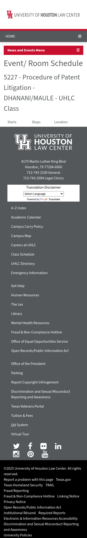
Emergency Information (29, 272)
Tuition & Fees (22, 415)
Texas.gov (63, 479)
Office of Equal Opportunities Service (39, 341)
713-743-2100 (37, 172)
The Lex (17, 304)
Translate (50, 199)
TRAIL (49, 485)
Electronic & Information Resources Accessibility (41, 518)
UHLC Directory (23, 263)
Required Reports (52, 513)
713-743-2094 (33, 178)
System (19, 424)
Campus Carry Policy (27, 226)
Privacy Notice (15, 501)
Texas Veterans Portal (27, 406)
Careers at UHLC (23, 245)
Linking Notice (68, 496)
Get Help (18, 285)
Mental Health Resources (30, 323)
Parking (17, 373)
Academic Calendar (26, 217)
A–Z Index (18, 208)
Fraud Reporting (16, 490)
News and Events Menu (26, 50)
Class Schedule (22, 254)
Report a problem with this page (28, 479)
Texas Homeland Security (23, 485)
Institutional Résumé (20, 513)
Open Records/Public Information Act (40, 350)
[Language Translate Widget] (43, 193)
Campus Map (21, 235)
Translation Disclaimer (43, 187)
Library (16, 313)
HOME (10, 36)
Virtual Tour (20, 434)
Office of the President (28, 363)
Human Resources (25, 295)
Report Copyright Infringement (35, 382)
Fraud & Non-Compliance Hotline (36, 332)
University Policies (18, 535)
